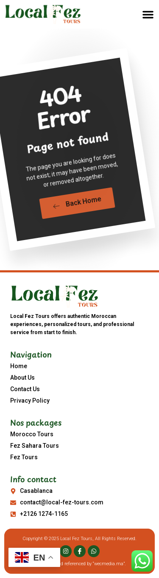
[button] (148, 14)
